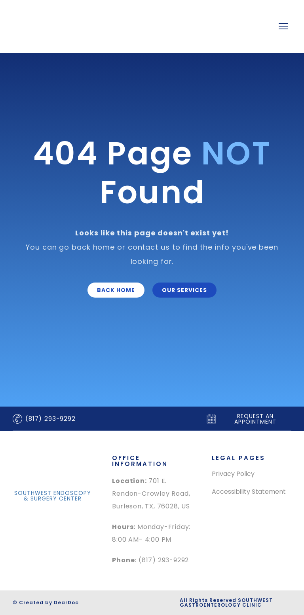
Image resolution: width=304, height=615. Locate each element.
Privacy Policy (233, 473)
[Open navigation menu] (283, 26)
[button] (115, 290)
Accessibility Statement (249, 491)
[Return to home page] (116, 26)
